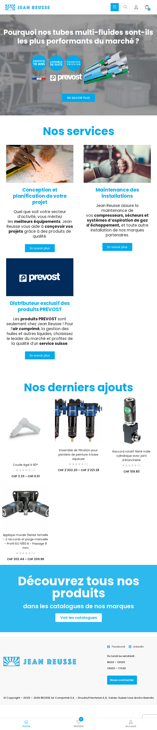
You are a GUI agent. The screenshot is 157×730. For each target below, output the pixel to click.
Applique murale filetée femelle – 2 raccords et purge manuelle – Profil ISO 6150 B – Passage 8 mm (25, 541)
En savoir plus (78, 98)
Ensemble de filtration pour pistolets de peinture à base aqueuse (78, 454)
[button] (147, 8)
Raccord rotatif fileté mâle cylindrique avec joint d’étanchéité (131, 455)
